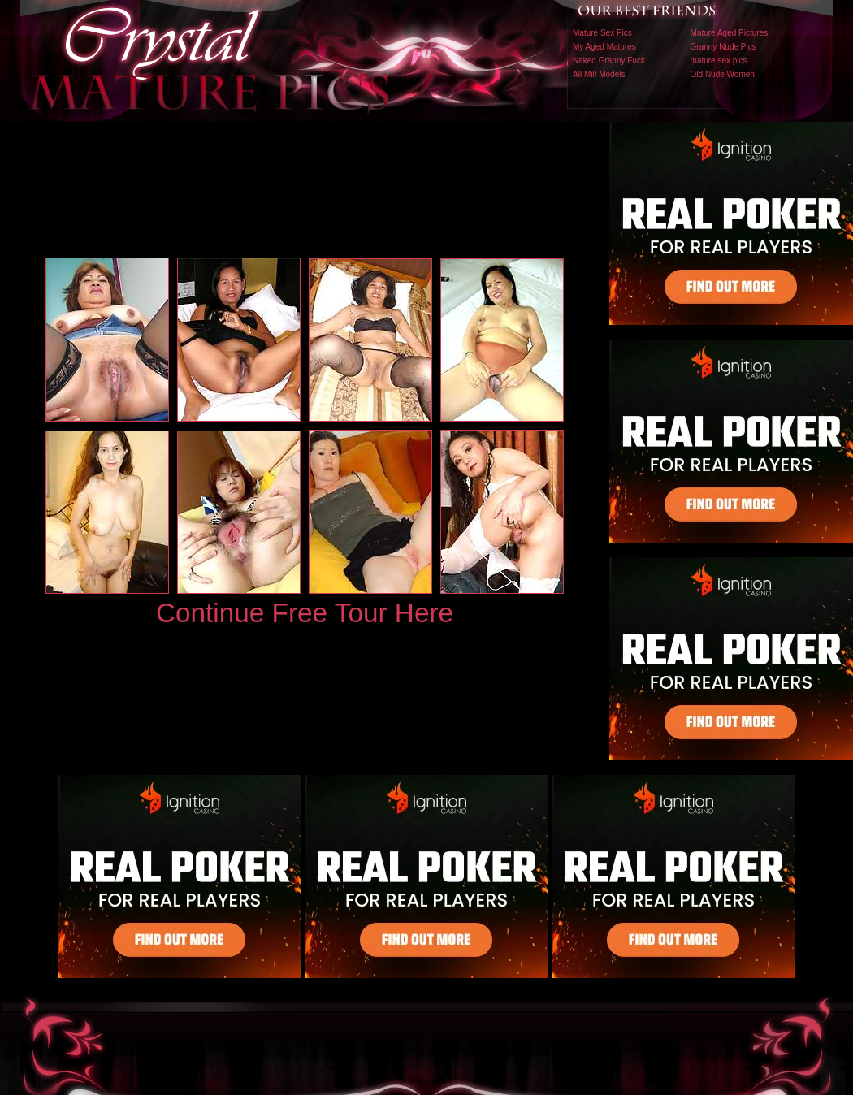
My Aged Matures (604, 46)
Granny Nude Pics (723, 46)
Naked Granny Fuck (609, 60)
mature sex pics (719, 60)
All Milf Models (599, 74)
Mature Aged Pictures (730, 32)
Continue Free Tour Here (304, 613)
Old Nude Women (723, 74)
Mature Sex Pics (602, 32)
